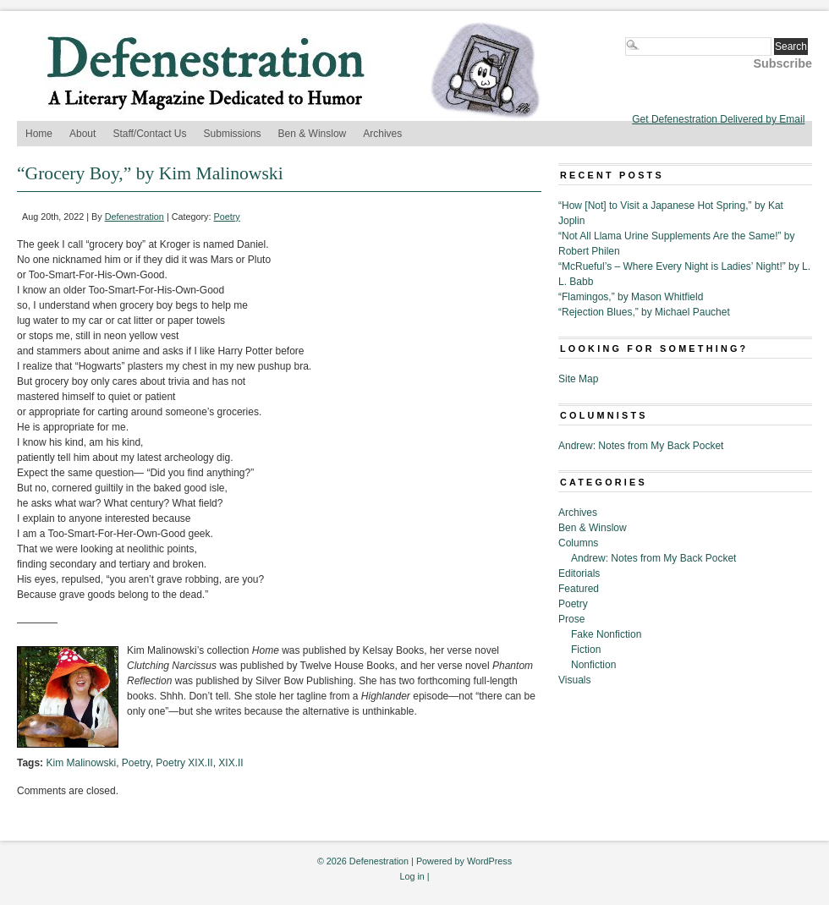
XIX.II (230, 763)
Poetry (227, 216)
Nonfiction (593, 665)
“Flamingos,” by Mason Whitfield (630, 297)
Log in (411, 876)
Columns (578, 543)
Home (38, 134)
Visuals (574, 680)
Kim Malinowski (81, 763)
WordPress (489, 861)
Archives (382, 134)
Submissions (232, 134)
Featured (578, 589)
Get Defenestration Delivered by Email (718, 119)
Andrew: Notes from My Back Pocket (640, 446)
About (82, 134)
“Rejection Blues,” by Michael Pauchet (644, 312)
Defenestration (134, 216)
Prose (571, 619)
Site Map (578, 379)
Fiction (586, 649)
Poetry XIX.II (184, 763)
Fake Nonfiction (606, 634)
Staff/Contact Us (149, 134)
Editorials (579, 573)
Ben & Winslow (312, 134)
